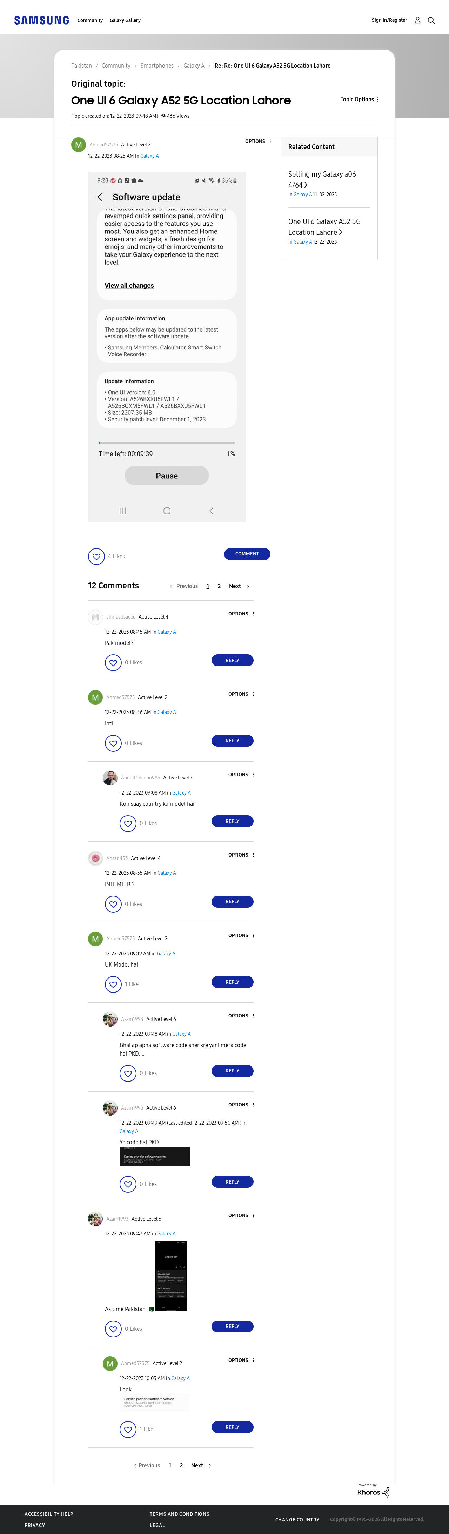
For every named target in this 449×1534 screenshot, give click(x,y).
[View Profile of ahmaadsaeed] (121, 617)
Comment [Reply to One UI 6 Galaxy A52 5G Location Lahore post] (247, 554)
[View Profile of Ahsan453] (117, 858)
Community (90, 20)
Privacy (35, 1525)
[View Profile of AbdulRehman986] (140, 778)
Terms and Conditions (179, 1514)
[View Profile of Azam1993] (132, 1019)
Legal (157, 1525)
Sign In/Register (389, 20)
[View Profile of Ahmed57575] (103, 145)
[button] (258, 141)
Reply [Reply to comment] (232, 660)
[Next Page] (239, 586)
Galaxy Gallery (125, 20)
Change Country (297, 1520)
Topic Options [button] (357, 99)
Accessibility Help (49, 1514)
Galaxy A (149, 156)
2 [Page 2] (219, 586)
